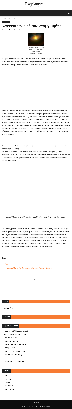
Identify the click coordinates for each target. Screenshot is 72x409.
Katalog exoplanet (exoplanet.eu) (16, 344)
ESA (6, 264)
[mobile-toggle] (3, 13)
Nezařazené (11, 18)
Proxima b (7, 382)
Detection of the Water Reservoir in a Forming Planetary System (28, 268)
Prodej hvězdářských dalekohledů (16, 331)
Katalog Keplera (9, 348)
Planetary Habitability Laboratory (15, 351)
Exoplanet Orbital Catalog (13, 354)
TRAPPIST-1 (8, 379)
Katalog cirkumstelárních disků (15, 361)
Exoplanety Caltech (10, 338)
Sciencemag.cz (9, 358)
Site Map (36, 402)
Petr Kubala (8, 30)
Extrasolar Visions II (11, 341)
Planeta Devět (9, 389)
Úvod (4, 18)
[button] (69, 13)
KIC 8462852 (8, 386)
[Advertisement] (36, 90)
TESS (5, 376)
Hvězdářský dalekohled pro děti (15, 334)
